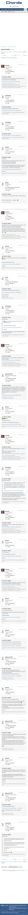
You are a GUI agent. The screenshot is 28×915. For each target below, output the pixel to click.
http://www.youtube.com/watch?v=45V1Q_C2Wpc (11, 424)
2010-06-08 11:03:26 (22, 656)
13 (13, 55)
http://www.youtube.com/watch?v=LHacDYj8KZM (11, 675)
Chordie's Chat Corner (17, 51)
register (9, 57)
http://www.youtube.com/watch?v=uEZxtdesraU (11, 264)
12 (11, 55)
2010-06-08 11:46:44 (22, 686)
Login (13, 11)
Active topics (3, 46)
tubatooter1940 (8, 374)
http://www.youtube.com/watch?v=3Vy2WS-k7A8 (11, 526)
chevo (6, 277)
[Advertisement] (14, 28)
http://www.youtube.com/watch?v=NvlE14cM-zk (11, 360)
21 (23, 55)
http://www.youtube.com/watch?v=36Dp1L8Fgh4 (11, 556)
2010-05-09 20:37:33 (22, 64)
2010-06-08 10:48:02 (22, 629)
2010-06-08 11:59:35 (22, 720)
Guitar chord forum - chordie (6, 51)
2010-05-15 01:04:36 (22, 121)
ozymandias (8, 95)
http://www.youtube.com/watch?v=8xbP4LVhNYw (11, 395)
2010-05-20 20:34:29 (9, 209)
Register (9, 11)
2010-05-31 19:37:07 (22, 434)
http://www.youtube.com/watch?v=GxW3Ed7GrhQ (11, 169)
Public (12, 9)
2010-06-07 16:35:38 (22, 539)
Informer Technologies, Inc (20, 870)
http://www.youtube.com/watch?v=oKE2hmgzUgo (11, 292)
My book (16, 9)
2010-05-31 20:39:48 (22, 466)
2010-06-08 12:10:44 (22, 757)
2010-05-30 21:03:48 (22, 343)
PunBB (8, 870)
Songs (5, 9)
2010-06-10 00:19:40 (22, 792)
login (6, 57)
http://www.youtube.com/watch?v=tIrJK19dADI (11, 81)
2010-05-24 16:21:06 (22, 305)
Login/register (15, 6)
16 (19, 55)
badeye (7, 182)
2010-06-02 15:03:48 (22, 510)
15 (17, 55)
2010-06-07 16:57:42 (22, 568)
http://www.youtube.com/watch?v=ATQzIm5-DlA (11, 135)
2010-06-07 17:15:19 (22, 597)
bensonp (7, 65)
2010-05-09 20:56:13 (22, 94)
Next (26, 55)
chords (16, 912)
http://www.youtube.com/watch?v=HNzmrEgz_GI (11, 227)
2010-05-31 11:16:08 (22, 373)
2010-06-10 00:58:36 (22, 822)
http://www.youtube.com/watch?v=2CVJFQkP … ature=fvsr (13, 453)
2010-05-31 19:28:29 (22, 406)
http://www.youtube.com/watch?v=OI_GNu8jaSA (11, 584)
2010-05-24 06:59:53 (22, 245)
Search (5, 11)
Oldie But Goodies (5, 49)
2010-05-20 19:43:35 (22, 181)
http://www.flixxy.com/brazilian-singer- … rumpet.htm (12, 808)
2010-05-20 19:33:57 (22, 146)
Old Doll (7, 147)
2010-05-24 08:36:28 (22, 276)
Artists (9, 9)
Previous (4, 55)
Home (2, 9)
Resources (21, 9)
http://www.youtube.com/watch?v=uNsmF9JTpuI (11, 110)
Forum (25, 9)
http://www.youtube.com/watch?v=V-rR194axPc (11, 617)
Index (2, 11)
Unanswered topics (12, 46)
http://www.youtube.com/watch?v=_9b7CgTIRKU (11, 645)
